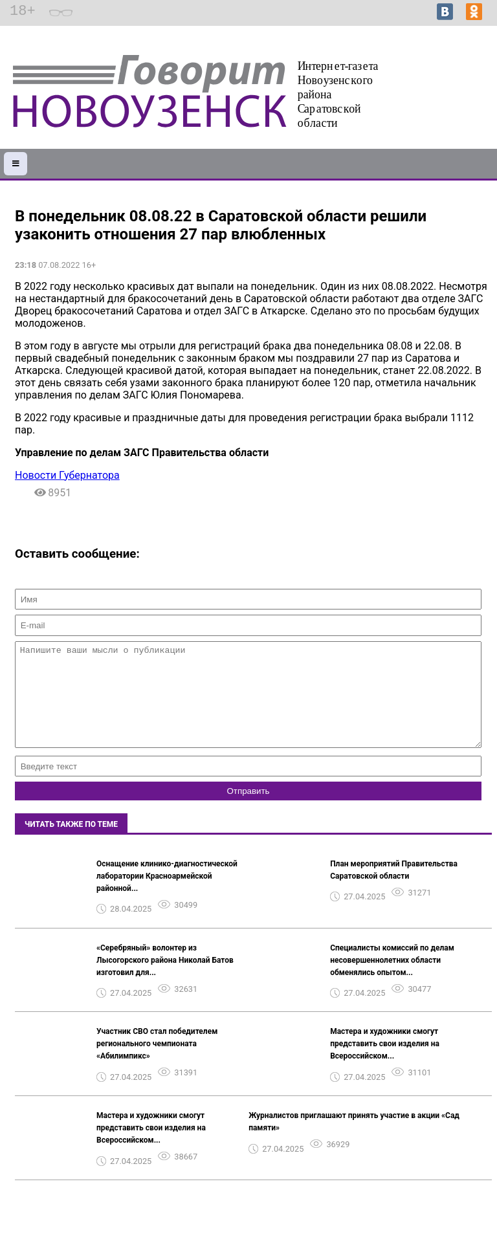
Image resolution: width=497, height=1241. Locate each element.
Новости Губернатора (67, 475)
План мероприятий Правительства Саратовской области (394, 889)
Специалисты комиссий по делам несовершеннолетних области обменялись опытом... (392, 979)
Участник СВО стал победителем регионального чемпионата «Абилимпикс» (156, 1063)
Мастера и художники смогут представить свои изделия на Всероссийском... (384, 1063)
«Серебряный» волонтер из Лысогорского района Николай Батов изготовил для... (165, 979)
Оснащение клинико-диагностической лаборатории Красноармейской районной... (166, 895)
